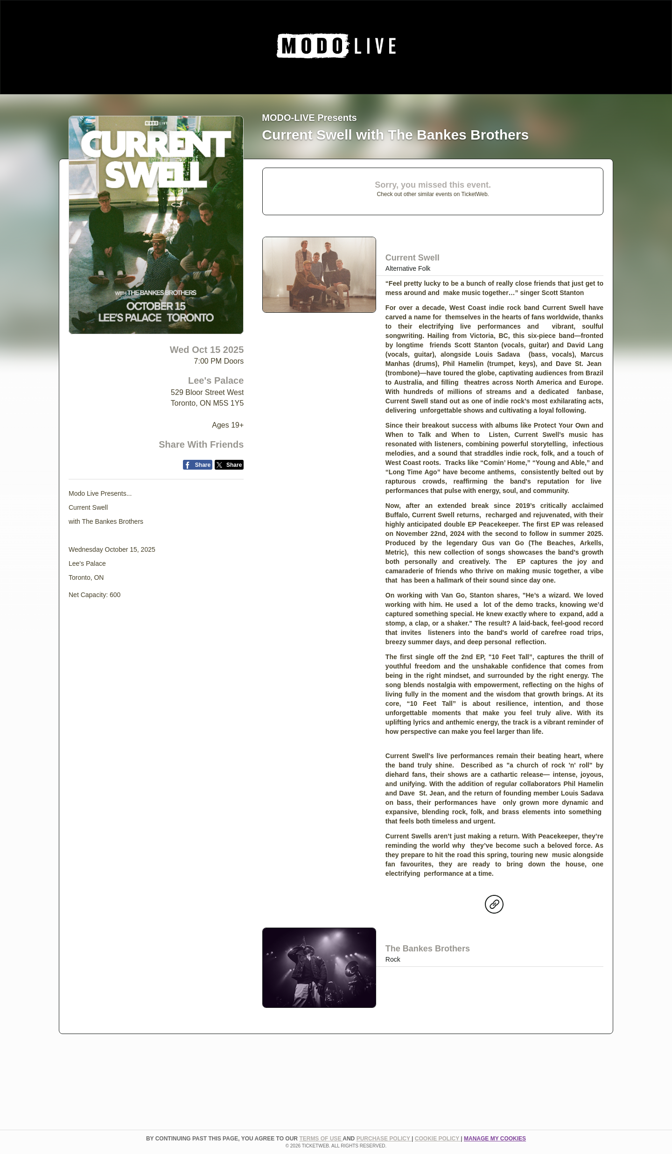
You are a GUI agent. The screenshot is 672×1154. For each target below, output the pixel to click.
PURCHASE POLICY (384, 1138)
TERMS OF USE (321, 1138)
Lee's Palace (216, 380)
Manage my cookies (495, 1138)
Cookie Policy (438, 1138)
